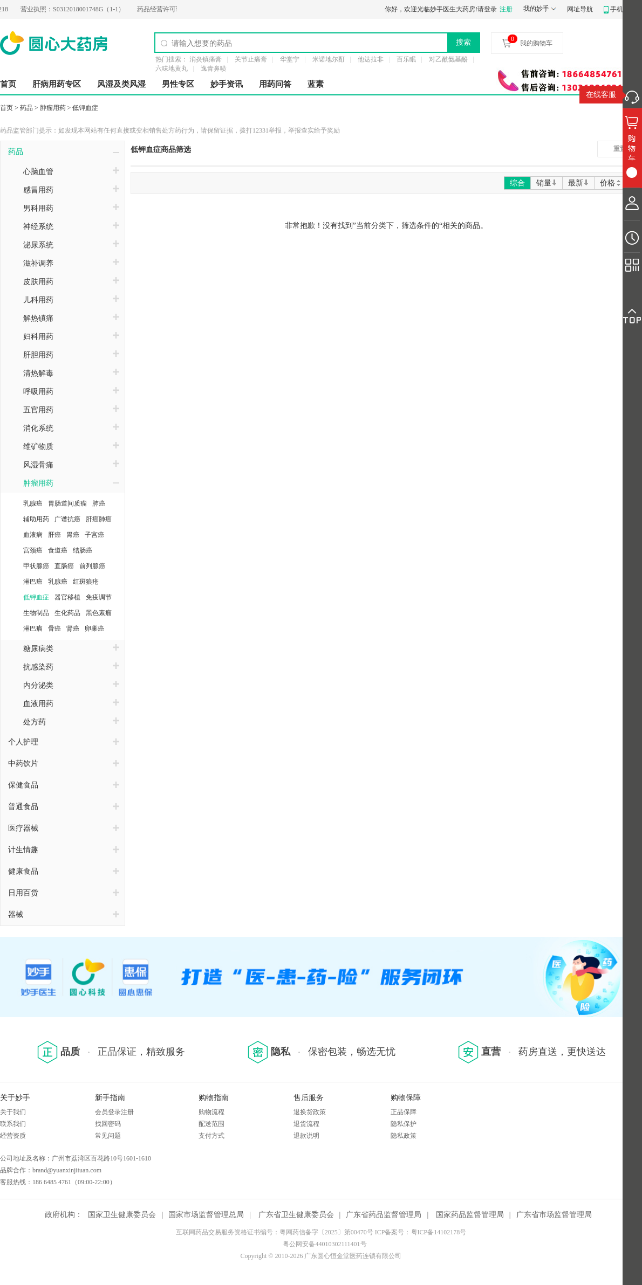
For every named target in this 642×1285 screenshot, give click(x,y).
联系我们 (13, 1124)
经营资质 (13, 1135)
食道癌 (57, 550)
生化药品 (67, 613)
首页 (8, 84)
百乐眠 (406, 59)
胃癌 (72, 534)
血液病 (33, 534)
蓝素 (316, 84)
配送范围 (211, 1124)
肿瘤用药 (53, 108)
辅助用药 (36, 519)
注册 (506, 9)
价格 (611, 183)
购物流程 (211, 1112)
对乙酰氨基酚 (448, 59)
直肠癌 (64, 566)
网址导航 (580, 9)
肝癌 (54, 534)
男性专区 (178, 84)
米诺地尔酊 (328, 59)
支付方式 (211, 1135)
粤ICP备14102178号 (439, 1232)
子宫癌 (94, 534)
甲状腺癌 (36, 566)
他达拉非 (371, 59)
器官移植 (67, 597)
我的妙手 (536, 8)
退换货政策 (309, 1112)
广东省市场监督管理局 (554, 1215)
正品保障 (403, 1112)
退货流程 (306, 1124)
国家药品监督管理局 (470, 1215)
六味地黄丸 (171, 68)
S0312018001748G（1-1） (76, 9)
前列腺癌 (92, 566)
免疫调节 (99, 597)
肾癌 (72, 628)
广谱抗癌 (67, 519)
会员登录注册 (114, 1112)
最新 (578, 183)
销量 (546, 183)
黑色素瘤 (99, 613)
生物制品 (36, 613)
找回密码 (108, 1124)
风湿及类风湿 (121, 84)
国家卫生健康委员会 (122, 1215)
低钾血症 (85, 108)
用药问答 (275, 84)
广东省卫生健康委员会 (296, 1215)
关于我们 (13, 1112)
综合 (517, 183)
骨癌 (54, 628)
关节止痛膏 (251, 59)
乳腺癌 (33, 503)
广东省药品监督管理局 (383, 1215)
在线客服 (601, 95)
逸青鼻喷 (214, 68)
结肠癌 (82, 550)
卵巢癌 (94, 628)
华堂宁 (289, 59)
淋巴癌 (33, 581)
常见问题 (108, 1135)
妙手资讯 (226, 84)
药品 (26, 108)
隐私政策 (403, 1135)
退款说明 (306, 1135)
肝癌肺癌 (99, 519)
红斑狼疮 (86, 581)
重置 (619, 149)
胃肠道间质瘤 (67, 503)
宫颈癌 (33, 550)
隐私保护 (403, 1124)
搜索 (463, 42)
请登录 (487, 9)
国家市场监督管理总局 (206, 1215)
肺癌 (98, 503)
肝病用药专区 (56, 84)
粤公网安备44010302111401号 (324, 1244)
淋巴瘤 (33, 628)
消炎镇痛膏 (205, 59)
